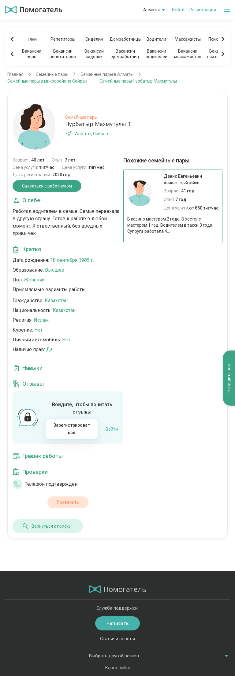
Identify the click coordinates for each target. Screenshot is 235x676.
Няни (32, 39)
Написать (117, 623)
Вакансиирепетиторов (63, 54)
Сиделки (94, 39)
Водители (156, 39)
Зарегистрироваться (72, 429)
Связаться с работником (47, 186)
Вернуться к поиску (46, 526)
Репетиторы (62, 39)
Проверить (68, 502)
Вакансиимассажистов (187, 54)
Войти (178, 10)
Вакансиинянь (31, 54)
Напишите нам (228, 378)
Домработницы (125, 39)
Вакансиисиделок (94, 54)
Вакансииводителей (156, 54)
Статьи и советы (117, 638)
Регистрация (202, 10)
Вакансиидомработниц (125, 54)
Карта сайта (117, 667)
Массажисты (188, 39)
